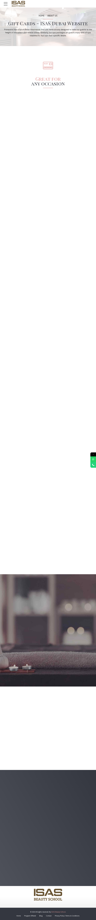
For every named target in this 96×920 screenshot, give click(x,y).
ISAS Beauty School (58, 912)
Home (41, 15)
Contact (49, 916)
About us (52, 15)
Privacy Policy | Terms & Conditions (67, 916)
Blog (40, 916)
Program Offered (30, 916)
